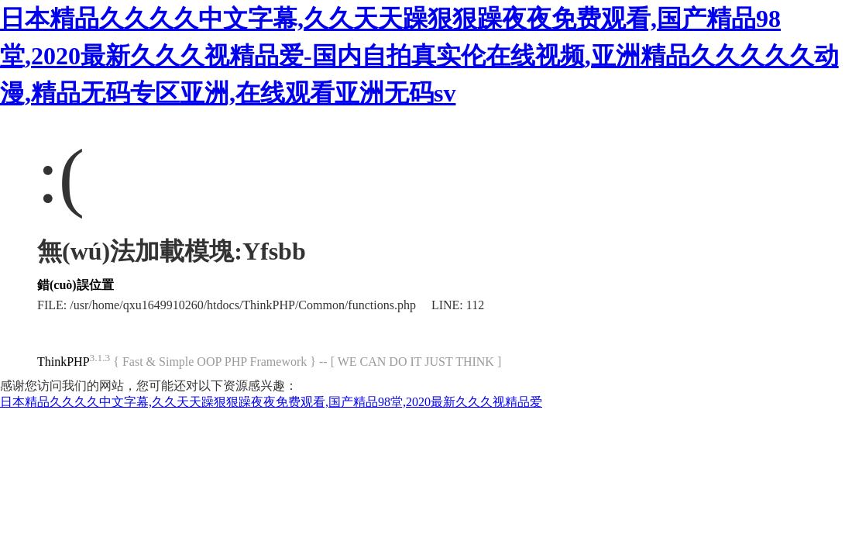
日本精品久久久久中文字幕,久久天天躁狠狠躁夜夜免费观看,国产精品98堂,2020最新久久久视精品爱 (271, 401)
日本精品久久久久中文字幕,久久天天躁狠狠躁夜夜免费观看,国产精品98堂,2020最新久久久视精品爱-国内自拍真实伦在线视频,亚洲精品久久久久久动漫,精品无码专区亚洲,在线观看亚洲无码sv (419, 56)
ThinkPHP (63, 361)
